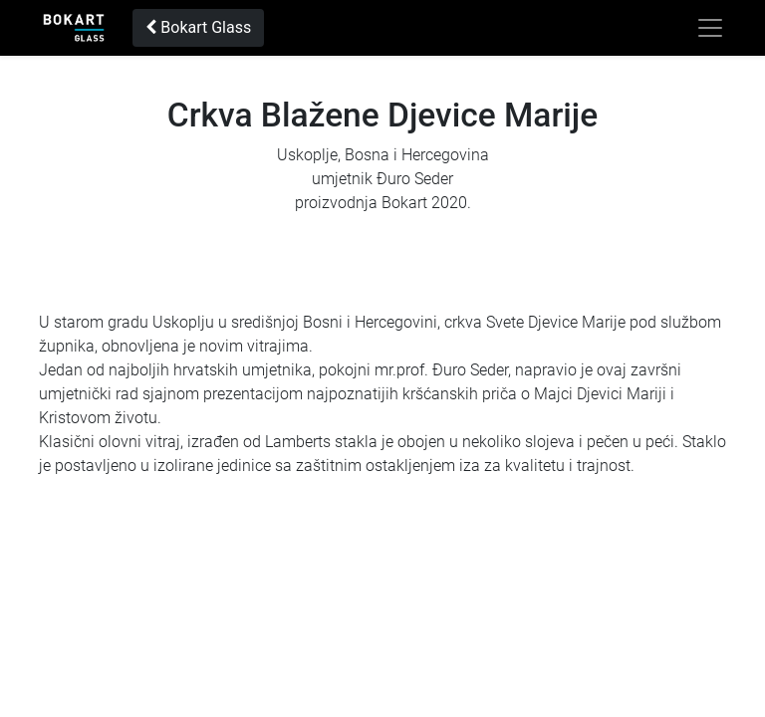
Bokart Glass (198, 27)
